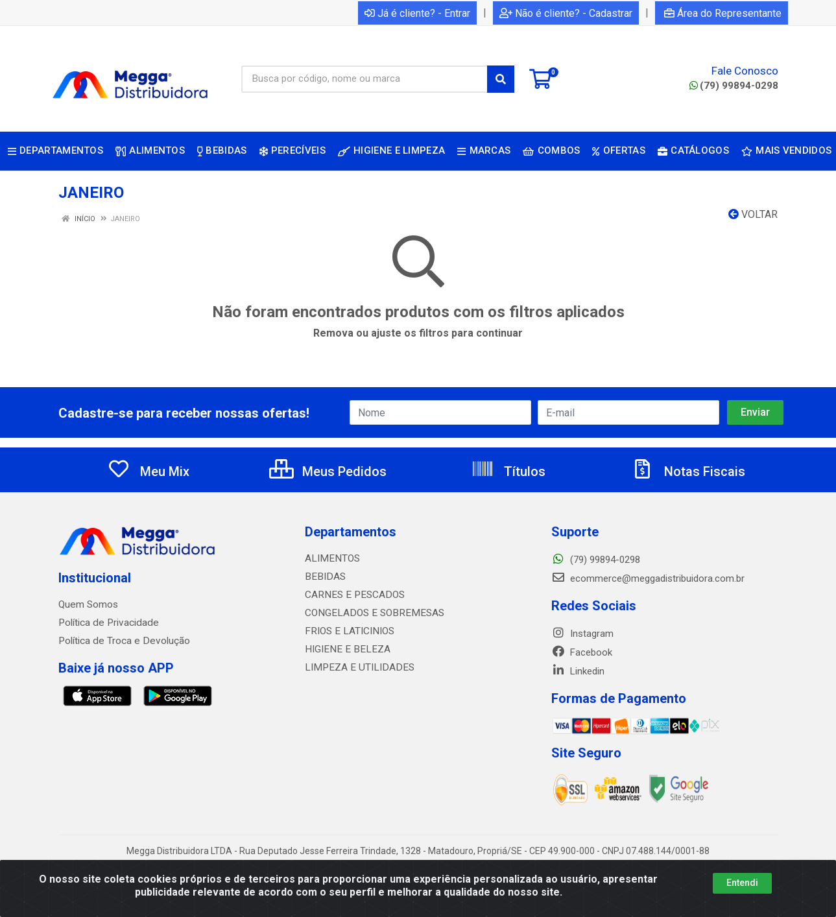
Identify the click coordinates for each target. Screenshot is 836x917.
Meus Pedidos (328, 471)
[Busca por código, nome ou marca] (364, 79)
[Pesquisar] (500, 79)
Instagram (582, 633)
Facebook (581, 652)
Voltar (753, 214)
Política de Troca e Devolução (121, 641)
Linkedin (577, 671)
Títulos (508, 471)
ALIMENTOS (331, 558)
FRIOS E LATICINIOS (348, 631)
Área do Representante (723, 13)
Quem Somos (87, 604)
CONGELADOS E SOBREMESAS (370, 613)
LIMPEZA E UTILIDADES (355, 667)
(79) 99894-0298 (733, 85)
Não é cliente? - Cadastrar (565, 13)
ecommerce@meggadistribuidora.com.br (648, 578)
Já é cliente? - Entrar (417, 13)
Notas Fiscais (688, 471)
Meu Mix (148, 471)
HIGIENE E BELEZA (345, 649)
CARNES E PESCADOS (352, 595)
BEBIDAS (323, 576)
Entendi (742, 882)
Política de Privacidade (106, 622)
